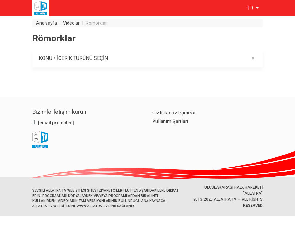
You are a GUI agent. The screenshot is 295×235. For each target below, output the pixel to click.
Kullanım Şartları (170, 121)
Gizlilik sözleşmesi (173, 113)
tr (251, 8)
